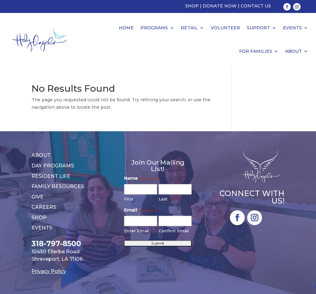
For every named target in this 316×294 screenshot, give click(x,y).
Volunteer (225, 28)
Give (37, 197)
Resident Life (50, 176)
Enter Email (136, 230)
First (129, 199)
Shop (192, 6)
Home (126, 28)
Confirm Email (174, 230)
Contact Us (256, 6)
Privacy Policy (48, 271)
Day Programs (52, 166)
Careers (43, 207)
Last (163, 199)
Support (258, 28)
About (293, 51)
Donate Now (220, 6)
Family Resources (57, 186)
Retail (189, 28)
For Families (255, 51)
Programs (154, 28)
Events (292, 28)
